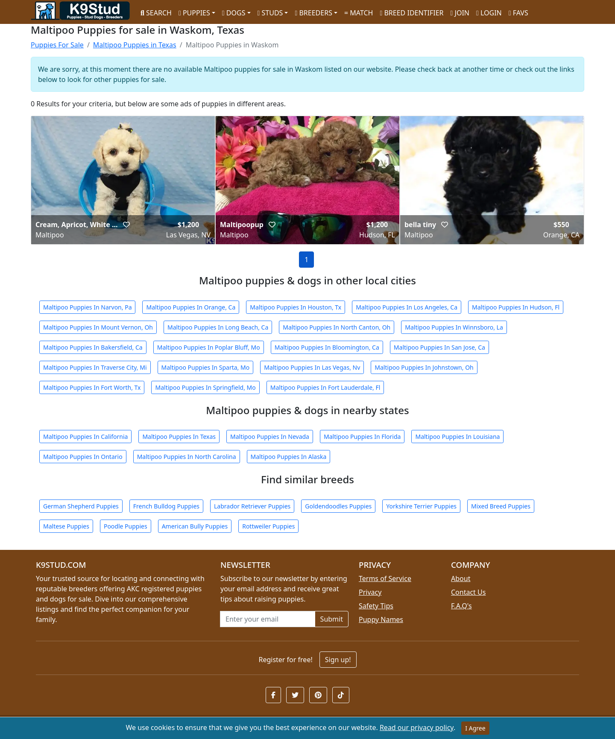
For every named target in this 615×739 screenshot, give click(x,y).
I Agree (475, 728)
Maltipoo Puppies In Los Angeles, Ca (406, 307)
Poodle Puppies (125, 526)
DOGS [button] (234, 13)
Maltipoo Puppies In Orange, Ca (190, 307)
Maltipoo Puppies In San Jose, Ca (439, 347)
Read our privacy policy (417, 727)
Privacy (370, 592)
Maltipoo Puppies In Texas (179, 436)
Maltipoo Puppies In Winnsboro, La (454, 327)
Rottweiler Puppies (268, 526)
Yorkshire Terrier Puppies (421, 506)
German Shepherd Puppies (81, 506)
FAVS (518, 13)
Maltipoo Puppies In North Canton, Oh (336, 327)
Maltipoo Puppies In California (85, 436)
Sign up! (338, 659)
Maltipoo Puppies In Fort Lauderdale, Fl (325, 387)
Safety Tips (376, 605)
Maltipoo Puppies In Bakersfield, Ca (93, 347)
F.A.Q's (461, 605)
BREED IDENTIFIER (411, 13)
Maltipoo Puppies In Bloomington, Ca (327, 347)
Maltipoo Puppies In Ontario (83, 457)
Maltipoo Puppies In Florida (362, 436)
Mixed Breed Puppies (500, 506)
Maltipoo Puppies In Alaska (289, 457)
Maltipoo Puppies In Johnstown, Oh (424, 367)
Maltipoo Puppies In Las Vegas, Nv (312, 367)
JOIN (460, 13)
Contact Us (468, 592)
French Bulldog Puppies (166, 506)
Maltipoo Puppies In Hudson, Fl (515, 307)
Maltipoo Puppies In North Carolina (186, 457)
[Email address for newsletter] (267, 619)
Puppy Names (381, 619)
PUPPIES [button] (194, 13)
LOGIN (489, 13)
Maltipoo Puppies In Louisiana (457, 436)
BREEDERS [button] (313, 13)
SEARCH (156, 13)
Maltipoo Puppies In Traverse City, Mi (95, 367)
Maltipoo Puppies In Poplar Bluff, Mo (208, 347)
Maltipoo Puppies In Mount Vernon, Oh (98, 327)
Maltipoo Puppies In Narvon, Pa (87, 307)
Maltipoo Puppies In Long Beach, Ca (217, 327)
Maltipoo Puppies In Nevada (269, 436)
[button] (126, 224)
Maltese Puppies (66, 526)
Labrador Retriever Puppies (252, 506)
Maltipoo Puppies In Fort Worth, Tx (92, 387)
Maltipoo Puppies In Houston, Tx (295, 307)
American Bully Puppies (195, 526)
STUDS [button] (270, 13)
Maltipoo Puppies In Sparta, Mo (205, 367)
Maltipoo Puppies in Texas (134, 45)
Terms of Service (385, 578)
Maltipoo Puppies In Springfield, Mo (205, 387)
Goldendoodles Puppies (338, 506)
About (460, 578)
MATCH (358, 13)
